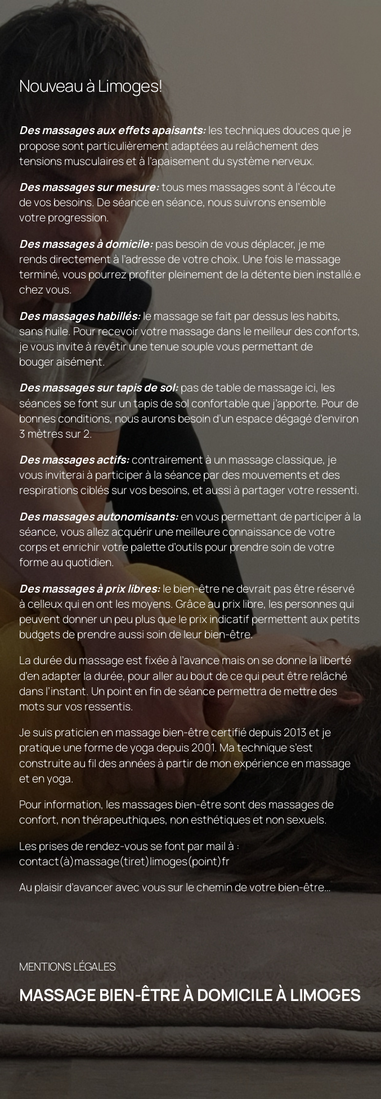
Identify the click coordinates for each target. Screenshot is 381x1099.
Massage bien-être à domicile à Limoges (190, 995)
